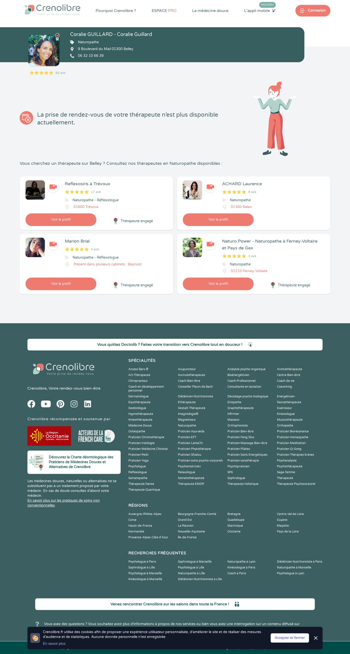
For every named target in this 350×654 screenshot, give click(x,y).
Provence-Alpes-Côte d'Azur (148, 537)
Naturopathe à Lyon (241, 561)
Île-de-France (187, 537)
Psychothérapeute (289, 466)
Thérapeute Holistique (242, 484)
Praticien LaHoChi (190, 443)
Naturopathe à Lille (191, 573)
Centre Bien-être (288, 375)
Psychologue (137, 466)
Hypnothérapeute (140, 414)
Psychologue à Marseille (145, 573)
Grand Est (185, 520)
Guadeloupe (235, 520)
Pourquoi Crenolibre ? (116, 10)
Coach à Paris (236, 573)
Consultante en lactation (244, 386)
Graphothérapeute (240, 408)
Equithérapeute (139, 402)
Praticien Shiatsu (189, 454)
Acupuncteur (187, 369)
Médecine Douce (140, 425)
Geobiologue (137, 408)
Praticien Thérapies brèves (295, 454)
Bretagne (234, 514)
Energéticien (286, 396)
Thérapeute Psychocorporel (296, 484)
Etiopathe (234, 402)
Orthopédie (285, 425)
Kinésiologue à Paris (241, 567)
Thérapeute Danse (141, 484)
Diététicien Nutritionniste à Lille (200, 579)
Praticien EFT (187, 437)
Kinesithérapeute (140, 419)
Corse (132, 520)
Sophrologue (236, 478)
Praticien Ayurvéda (191, 431)
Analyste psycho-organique (246, 369)
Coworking (284, 386)
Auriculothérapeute (191, 375)
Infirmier (233, 414)
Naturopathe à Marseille (294, 567)
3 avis (252, 256)
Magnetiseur (187, 419)
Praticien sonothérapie (243, 460)
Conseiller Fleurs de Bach (195, 386)
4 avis (95, 249)
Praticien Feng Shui (240, 437)
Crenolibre (37, 388)
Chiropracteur (138, 381)
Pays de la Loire (288, 531)
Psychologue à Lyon (290, 573)
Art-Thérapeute (139, 375)
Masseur (233, 419)
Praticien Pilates (238, 449)
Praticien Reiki (138, 454)
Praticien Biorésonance (293, 431)
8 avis (252, 192)
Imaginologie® (188, 414)
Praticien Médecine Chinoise (148, 449)
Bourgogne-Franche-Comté (197, 514)
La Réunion (185, 525)
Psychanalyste (287, 460)
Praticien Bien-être (240, 431)
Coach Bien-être (189, 381)
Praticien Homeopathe (292, 437)
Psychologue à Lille (191, 567)
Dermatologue (138, 396)
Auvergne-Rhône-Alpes (144, 514)
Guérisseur (284, 408)
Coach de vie (285, 381)
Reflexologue (137, 472)
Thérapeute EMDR (191, 484)
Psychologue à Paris (142, 561)
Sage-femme (286, 472)
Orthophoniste (237, 425)
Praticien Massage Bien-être (247, 443)
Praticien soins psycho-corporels (200, 460)
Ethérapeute (187, 402)
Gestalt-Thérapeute (191, 408)
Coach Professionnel (241, 381)
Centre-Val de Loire (290, 514)
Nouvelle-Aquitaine (191, 531)
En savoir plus (54, 644)
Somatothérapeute (191, 478)
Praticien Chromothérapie (146, 437)
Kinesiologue (286, 414)
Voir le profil (61, 220)
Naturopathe (187, 425)
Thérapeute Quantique (144, 489)
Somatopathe (137, 478)
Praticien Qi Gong (289, 449)
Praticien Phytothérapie (194, 449)
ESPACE (164, 10)
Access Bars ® (138, 369)
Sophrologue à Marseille (195, 561)
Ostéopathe (136, 431)
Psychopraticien (238, 466)
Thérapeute (285, 478)
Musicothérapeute (290, 419)
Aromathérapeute (289, 369)
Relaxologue (186, 472)
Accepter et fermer (290, 638)
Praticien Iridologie (141, 443)
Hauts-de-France (140, 525)
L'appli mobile (260, 10)
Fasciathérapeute (289, 402)
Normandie (136, 531)
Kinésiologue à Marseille (145, 579)
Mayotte (283, 525)
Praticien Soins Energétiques (247, 454)
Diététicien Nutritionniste (195, 396)
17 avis (96, 192)
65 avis (61, 73)
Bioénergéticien (238, 375)
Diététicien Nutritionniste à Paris (299, 561)
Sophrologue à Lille (141, 567)
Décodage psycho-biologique (247, 396)
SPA (230, 472)
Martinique (235, 525)
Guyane (282, 520)
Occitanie (234, 531)
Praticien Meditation (291, 443)
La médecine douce (210, 10)
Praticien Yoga (138, 460)
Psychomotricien (189, 466)
